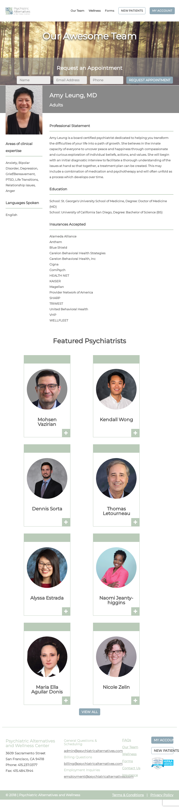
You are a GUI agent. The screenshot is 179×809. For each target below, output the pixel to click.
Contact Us (131, 768)
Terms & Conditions (128, 795)
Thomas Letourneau (116, 511)
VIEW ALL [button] (90, 712)
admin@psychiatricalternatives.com (93, 751)
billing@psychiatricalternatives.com (93, 764)
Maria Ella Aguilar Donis (47, 689)
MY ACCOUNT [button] (163, 740)
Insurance (130, 775)
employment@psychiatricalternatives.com (99, 776)
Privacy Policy (161, 795)
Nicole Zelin (116, 687)
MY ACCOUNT (162, 10)
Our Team (77, 10)
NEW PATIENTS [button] (163, 751)
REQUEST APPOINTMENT (149, 80)
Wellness (95, 10)
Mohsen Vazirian (47, 422)
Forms (109, 10)
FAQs (126, 740)
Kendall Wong (116, 419)
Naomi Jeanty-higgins (116, 600)
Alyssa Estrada (47, 598)
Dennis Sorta (47, 509)
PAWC (18, 11)
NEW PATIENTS (132, 10)
